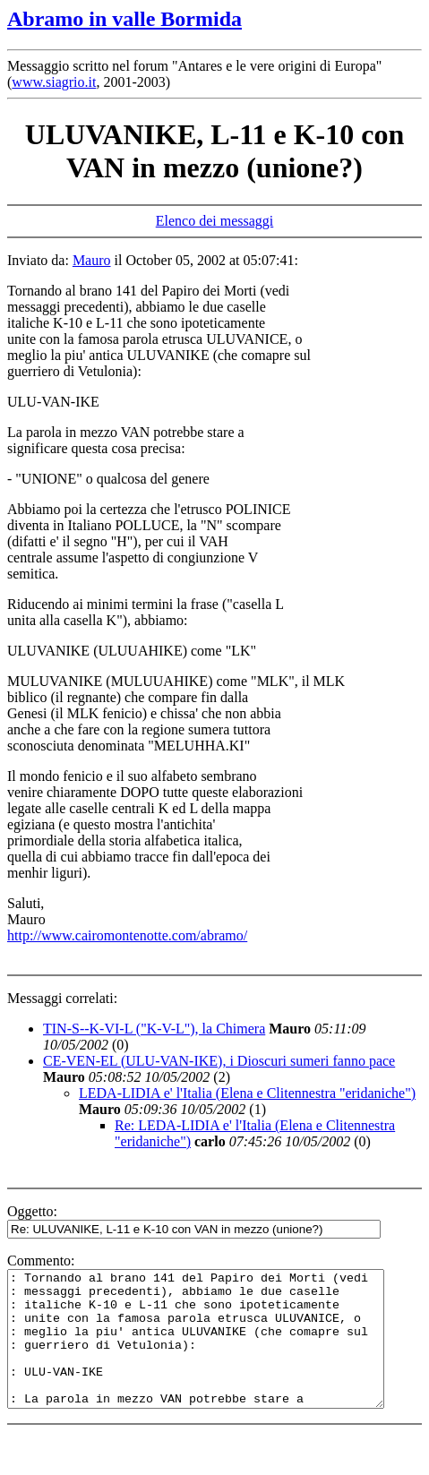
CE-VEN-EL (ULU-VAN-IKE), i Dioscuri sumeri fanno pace (219, 1060)
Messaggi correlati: (62, 998)
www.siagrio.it (54, 82)
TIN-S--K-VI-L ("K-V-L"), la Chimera (154, 1028)
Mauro (92, 260)
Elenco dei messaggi (215, 220)
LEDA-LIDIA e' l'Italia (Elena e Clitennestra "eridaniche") (247, 1093)
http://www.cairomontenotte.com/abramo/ (127, 935)
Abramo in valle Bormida (124, 18)
